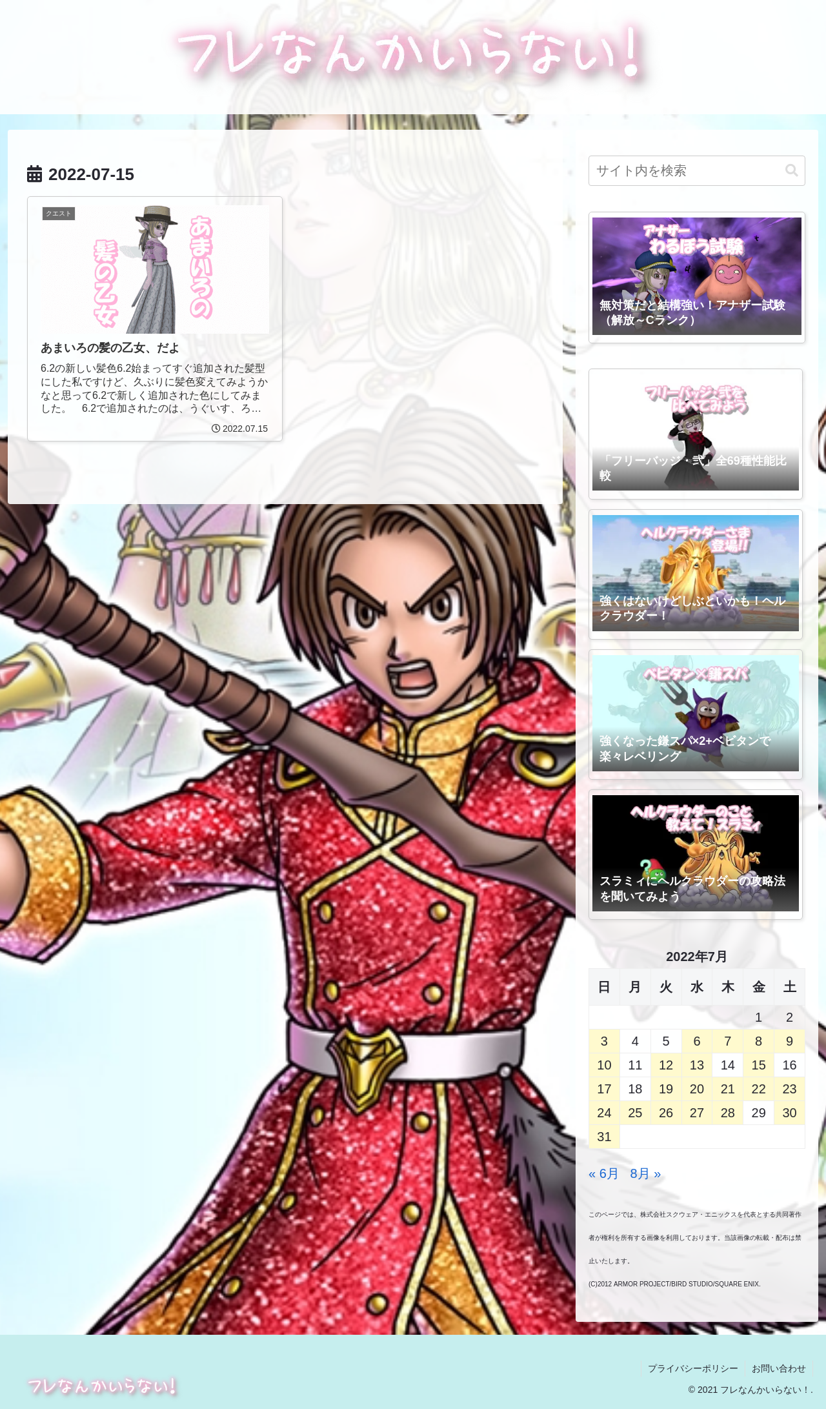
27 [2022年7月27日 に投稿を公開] (697, 1113)
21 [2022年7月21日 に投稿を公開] (728, 1089)
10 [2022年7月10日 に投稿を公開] (604, 1065)
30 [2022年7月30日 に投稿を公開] (789, 1113)
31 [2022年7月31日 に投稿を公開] (604, 1137)
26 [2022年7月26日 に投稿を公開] (666, 1113)
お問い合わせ (779, 1368)
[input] (697, 171)
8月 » (645, 1173)
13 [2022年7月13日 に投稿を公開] (697, 1065)
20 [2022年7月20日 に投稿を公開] (697, 1089)
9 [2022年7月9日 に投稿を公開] (789, 1041)
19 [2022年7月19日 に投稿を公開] (666, 1089)
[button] (791, 170)
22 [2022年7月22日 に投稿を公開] (759, 1089)
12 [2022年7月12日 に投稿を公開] (666, 1065)
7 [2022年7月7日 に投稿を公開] (727, 1041)
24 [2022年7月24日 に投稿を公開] (604, 1113)
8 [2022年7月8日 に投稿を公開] (758, 1041)
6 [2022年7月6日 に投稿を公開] (696, 1041)
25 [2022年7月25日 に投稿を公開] (635, 1113)
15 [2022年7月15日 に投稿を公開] (759, 1065)
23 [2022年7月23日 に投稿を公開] (789, 1089)
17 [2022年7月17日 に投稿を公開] (604, 1089)
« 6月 (604, 1173)
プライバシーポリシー (693, 1368)
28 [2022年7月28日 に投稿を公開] (728, 1113)
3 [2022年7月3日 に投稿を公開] (604, 1041)
